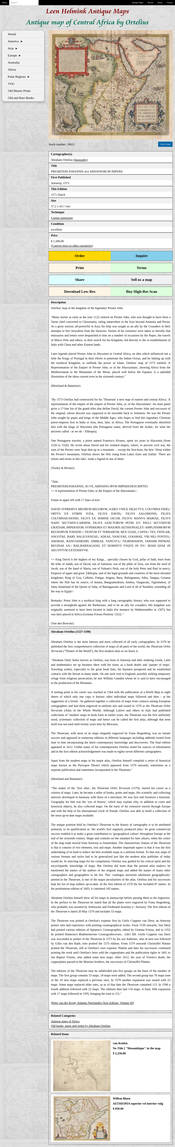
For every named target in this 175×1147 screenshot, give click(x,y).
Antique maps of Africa (65, 1021)
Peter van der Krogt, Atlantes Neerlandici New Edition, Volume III (92, 1003)
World (11, 34)
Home (4, 2)
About (159, 2)
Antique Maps (137, 2)
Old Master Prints (18, 91)
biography (80, 160)
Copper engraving (62, 218)
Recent (150, 2)
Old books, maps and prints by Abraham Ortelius (81, 1026)
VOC (10, 83)
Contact (170, 2)
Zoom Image (165, 144)
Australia (13, 62)
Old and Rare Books (20, 98)
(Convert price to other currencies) (72, 245)
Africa (11, 69)
